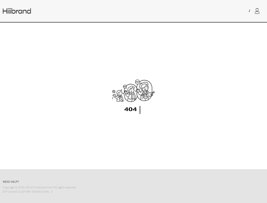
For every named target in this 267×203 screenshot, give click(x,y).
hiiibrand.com (43, 187)
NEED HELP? (11, 182)
